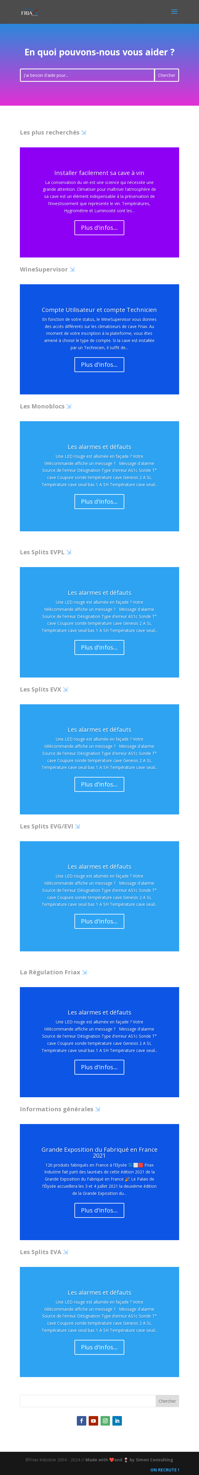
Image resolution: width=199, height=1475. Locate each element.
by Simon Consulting (151, 1459)
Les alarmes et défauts (99, 447)
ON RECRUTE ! (164, 1470)
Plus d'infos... (99, 228)
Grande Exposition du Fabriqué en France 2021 (99, 1152)
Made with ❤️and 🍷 (107, 1459)
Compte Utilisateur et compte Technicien (99, 310)
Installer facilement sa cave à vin (99, 173)
